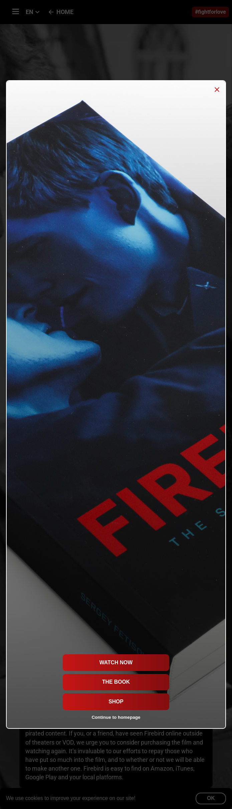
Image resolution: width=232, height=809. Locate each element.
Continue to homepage (115, 717)
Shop (116, 701)
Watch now (116, 662)
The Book (116, 682)
